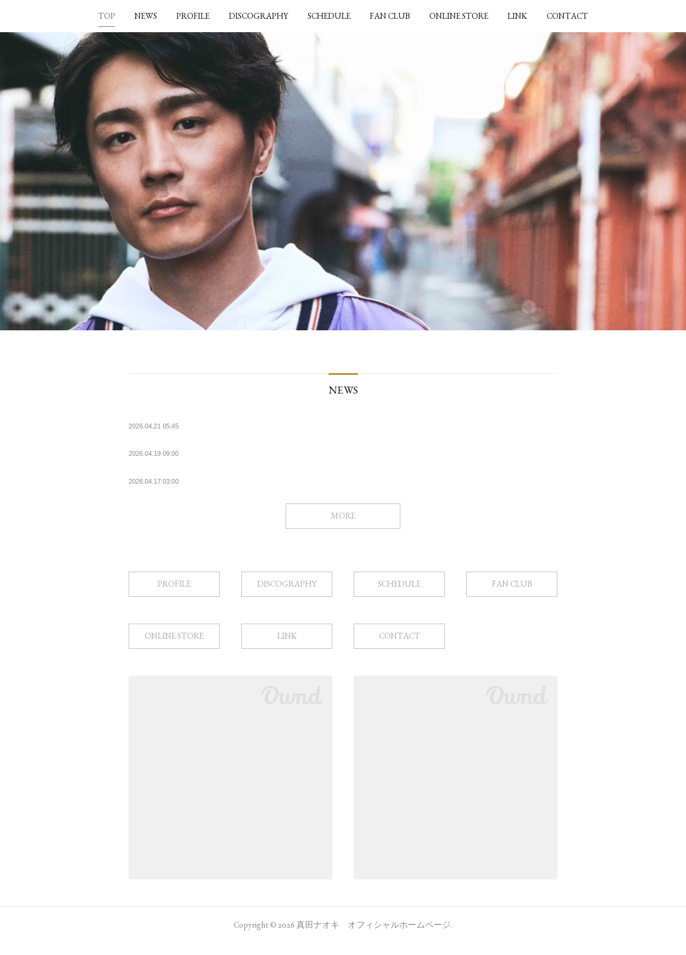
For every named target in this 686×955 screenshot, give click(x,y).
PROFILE (193, 15)
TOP (106, 15)
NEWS (146, 15)
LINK (517, 15)
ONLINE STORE (458, 15)
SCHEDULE (329, 15)
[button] (106, 16)
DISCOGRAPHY (258, 15)
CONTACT (567, 15)
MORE (343, 527)
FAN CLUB (390, 15)
